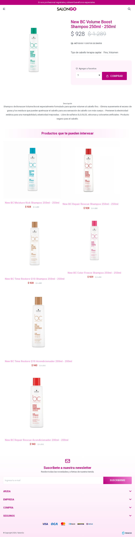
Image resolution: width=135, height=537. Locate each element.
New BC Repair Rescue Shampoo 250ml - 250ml (90, 204)
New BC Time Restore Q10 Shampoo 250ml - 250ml (34, 278)
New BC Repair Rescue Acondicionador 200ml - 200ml (36, 440)
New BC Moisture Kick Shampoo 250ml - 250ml (32, 202)
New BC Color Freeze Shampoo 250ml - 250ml (94, 272)
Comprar (116, 76)
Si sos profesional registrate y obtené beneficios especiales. (66, 2)
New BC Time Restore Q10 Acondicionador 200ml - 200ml (38, 361)
